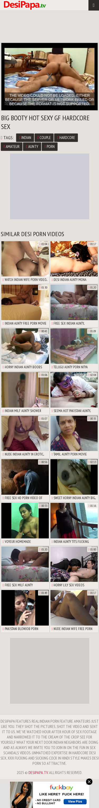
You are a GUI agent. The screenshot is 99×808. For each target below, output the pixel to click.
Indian (25, 137)
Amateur (12, 146)
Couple (44, 137)
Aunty (32, 146)
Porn (50, 146)
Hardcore (66, 137)
